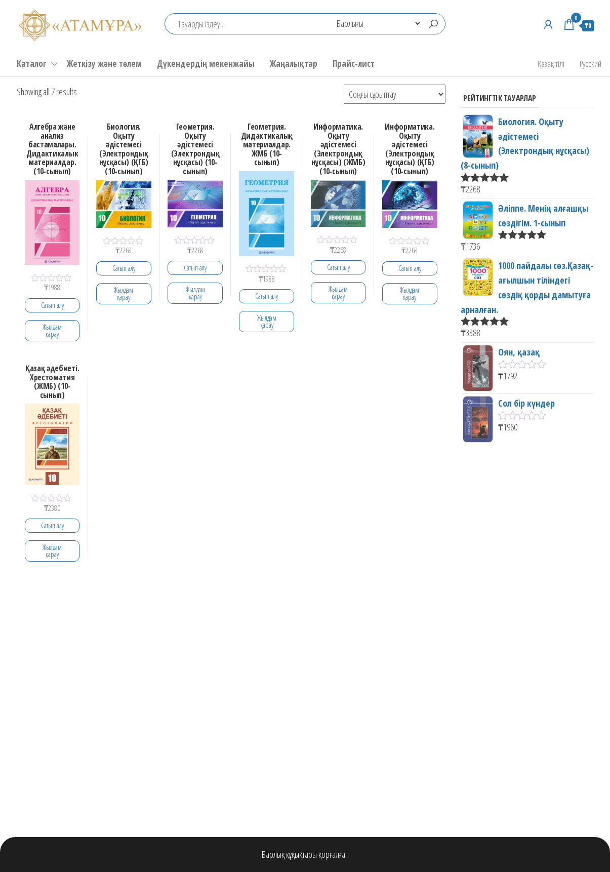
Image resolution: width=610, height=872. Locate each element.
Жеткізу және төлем (104, 63)
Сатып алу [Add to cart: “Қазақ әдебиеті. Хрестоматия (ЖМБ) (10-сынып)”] (52, 525)
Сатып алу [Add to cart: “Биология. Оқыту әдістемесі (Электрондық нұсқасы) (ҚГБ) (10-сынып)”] (123, 268)
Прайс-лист (354, 63)
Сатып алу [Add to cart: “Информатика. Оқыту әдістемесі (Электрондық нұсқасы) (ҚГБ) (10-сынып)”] (409, 268)
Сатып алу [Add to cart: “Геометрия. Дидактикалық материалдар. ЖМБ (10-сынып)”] (266, 296)
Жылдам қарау (52, 330)
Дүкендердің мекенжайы (206, 63)
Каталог (32, 63)
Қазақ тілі (551, 63)
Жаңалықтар (293, 63)
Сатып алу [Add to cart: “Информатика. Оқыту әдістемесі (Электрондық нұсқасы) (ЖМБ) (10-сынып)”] (338, 267)
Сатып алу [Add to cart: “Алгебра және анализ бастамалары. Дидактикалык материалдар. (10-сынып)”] (52, 305)
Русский (590, 63)
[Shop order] (394, 94)
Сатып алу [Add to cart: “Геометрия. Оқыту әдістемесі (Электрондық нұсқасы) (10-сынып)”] (195, 267)
